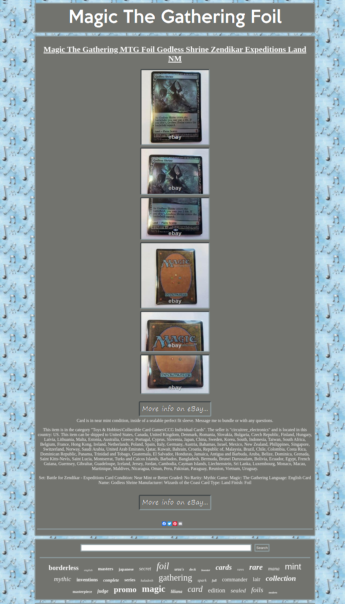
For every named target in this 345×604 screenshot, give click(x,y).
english (88, 570)
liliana (176, 591)
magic (153, 589)
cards (224, 567)
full (214, 580)
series (130, 579)
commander (234, 579)
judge (102, 591)
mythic (62, 578)
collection (281, 578)
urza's (179, 569)
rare (256, 567)
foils (257, 590)
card (195, 589)
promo (125, 589)
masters (105, 568)
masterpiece (82, 592)
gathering (175, 577)
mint (293, 566)
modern (273, 592)
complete (111, 580)
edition (216, 590)
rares (240, 569)
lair (256, 579)
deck (192, 569)
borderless (64, 567)
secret (145, 568)
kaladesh (147, 580)
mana (274, 568)
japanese (126, 569)
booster (205, 570)
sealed (238, 590)
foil (163, 566)
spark (202, 580)
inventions (87, 579)
